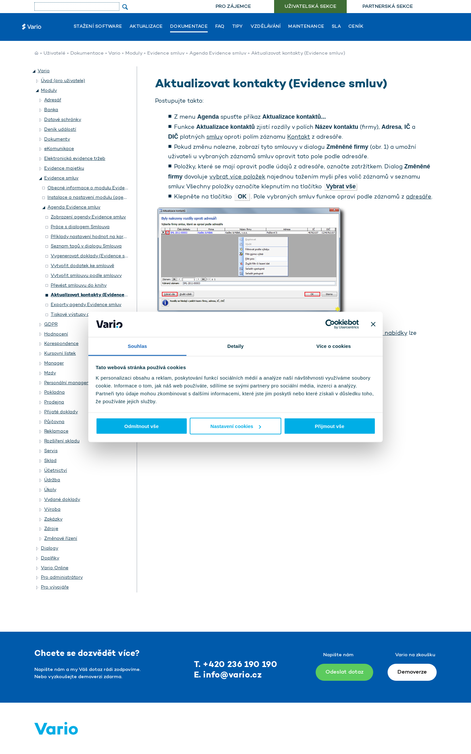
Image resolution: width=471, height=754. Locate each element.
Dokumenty (57, 139)
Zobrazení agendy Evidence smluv (88, 217)
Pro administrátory (62, 577)
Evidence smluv (165, 53)
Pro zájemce (233, 6)
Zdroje (51, 528)
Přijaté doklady (61, 412)
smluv (214, 137)
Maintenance (306, 27)
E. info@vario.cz (228, 675)
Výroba (52, 509)
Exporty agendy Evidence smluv (86, 304)
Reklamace (56, 431)
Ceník (355, 27)
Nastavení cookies (235, 426)
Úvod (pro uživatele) (63, 80)
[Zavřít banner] (373, 324)
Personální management (71, 383)
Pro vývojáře (55, 587)
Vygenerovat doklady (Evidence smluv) (94, 256)
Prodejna (54, 402)
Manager (54, 363)
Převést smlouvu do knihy (79, 285)
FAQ (220, 27)
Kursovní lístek (60, 353)
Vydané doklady (62, 499)
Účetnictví (55, 470)
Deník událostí (60, 129)
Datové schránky (62, 119)
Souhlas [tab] (137, 346)
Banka (51, 110)
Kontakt (298, 137)
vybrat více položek (237, 177)
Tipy (237, 27)
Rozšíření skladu (61, 441)
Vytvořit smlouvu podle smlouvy (86, 275)
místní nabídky (386, 333)
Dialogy (49, 548)
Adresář (52, 100)
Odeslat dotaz (344, 672)
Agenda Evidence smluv (217, 53)
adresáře (418, 197)
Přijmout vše (329, 426)
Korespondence (61, 343)
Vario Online (54, 568)
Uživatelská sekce (310, 6)
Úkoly (50, 490)
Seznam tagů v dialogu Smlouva (86, 246)
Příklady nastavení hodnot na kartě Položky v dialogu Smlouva (119, 236)
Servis (51, 451)
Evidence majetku (64, 168)
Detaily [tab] (235, 346)
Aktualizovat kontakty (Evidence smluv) (95, 295)
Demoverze (412, 672)
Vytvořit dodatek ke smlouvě (82, 266)
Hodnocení (56, 334)
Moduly (133, 53)
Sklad (50, 460)
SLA (336, 27)
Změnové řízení (60, 538)
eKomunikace (59, 148)
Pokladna (54, 392)
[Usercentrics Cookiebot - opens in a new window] (330, 324)
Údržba (52, 480)
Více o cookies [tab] (333, 346)
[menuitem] (233, 6)
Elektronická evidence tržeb (74, 158)
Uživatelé (54, 53)
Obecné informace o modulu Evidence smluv (97, 188)
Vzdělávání (266, 27)
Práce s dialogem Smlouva (80, 227)
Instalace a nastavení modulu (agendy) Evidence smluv (108, 197)
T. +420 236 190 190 (235, 665)
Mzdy (50, 373)
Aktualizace (146, 27)
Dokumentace (189, 27)
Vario (114, 53)
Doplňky (50, 558)
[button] (34, 71)
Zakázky (53, 519)
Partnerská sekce (387, 6)
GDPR (51, 324)
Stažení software (98, 27)
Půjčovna (54, 422)
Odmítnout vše (141, 426)
